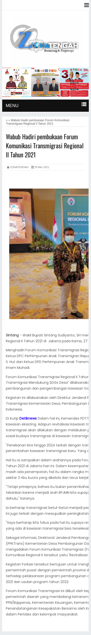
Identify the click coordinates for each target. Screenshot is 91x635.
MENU (12, 105)
